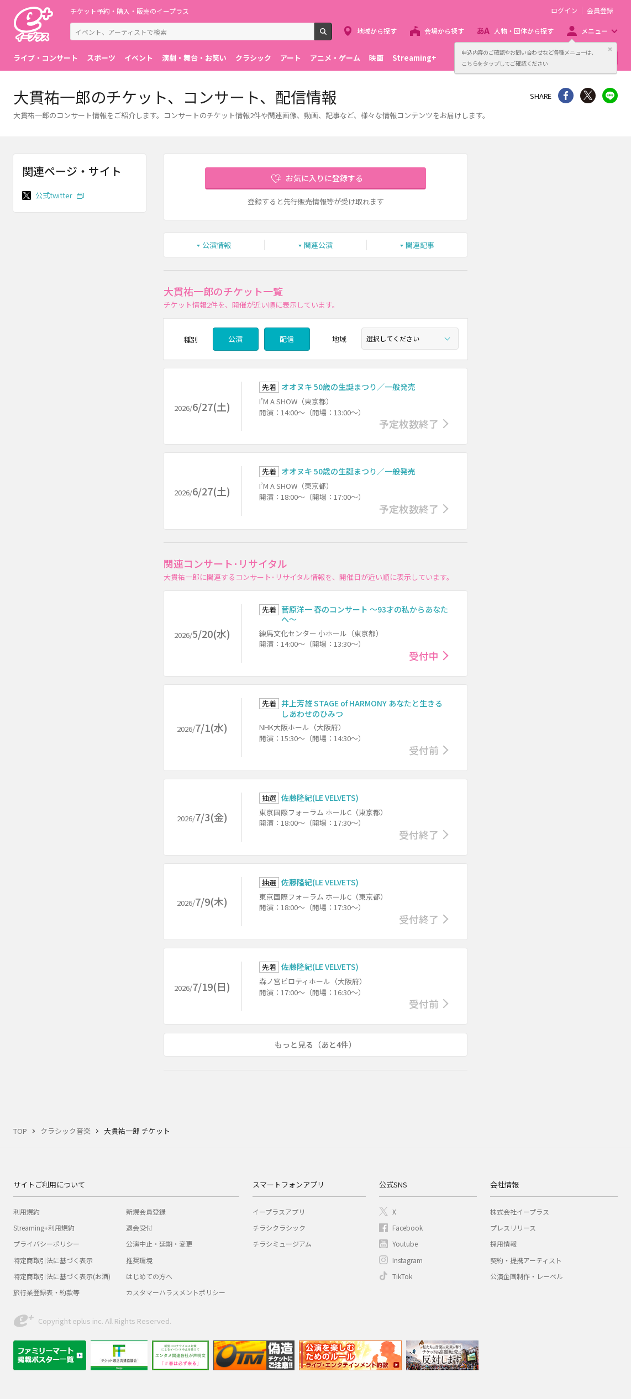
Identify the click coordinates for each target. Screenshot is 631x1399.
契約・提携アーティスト (526, 1260)
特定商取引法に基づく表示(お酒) (62, 1276)
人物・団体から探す (524, 30)
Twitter (588, 95)
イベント (138, 57)
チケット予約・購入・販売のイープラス (129, 10)
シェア (566, 95)
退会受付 (139, 1227)
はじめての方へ (149, 1276)
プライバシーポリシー (46, 1243)
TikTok (402, 1276)
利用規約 (26, 1211)
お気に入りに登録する (324, 177)
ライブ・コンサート (45, 57)
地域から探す (377, 30)
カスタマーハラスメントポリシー (175, 1292)
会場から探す (444, 30)
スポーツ (101, 57)
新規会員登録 (146, 1211)
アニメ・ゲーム (335, 57)
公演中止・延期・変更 (159, 1243)
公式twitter (54, 195)
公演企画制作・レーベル (526, 1276)
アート (290, 57)
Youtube (405, 1243)
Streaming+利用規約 (44, 1227)
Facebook (407, 1227)
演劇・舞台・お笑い (194, 57)
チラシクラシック (279, 1227)
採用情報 (503, 1243)
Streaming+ (414, 57)
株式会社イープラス (519, 1211)
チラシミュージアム (282, 1243)
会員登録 (600, 10)
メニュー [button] (594, 30)
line (610, 95)
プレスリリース (513, 1227)
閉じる (610, 49)
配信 (287, 339)
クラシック (253, 57)
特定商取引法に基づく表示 (53, 1260)
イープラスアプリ (279, 1211)
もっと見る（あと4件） (315, 1044)
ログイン (564, 10)
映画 (376, 57)
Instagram (407, 1260)
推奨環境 (139, 1260)
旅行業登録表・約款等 (46, 1292)
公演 (235, 339)
